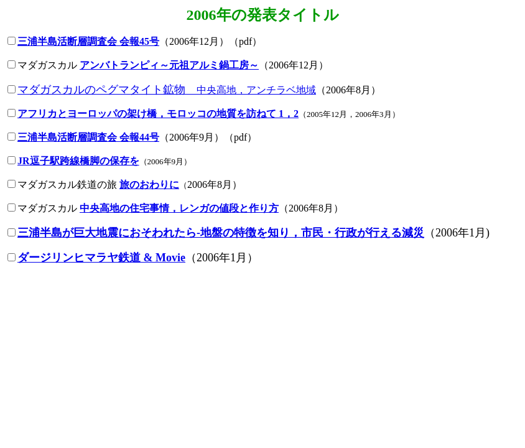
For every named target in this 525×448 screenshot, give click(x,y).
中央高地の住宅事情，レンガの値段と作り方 (179, 208)
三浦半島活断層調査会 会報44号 (88, 137)
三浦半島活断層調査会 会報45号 (88, 41)
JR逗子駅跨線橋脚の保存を (78, 161)
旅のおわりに (149, 184)
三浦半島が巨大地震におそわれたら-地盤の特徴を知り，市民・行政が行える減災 (220, 232)
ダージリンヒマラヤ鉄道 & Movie (101, 257)
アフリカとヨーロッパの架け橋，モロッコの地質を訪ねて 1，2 (158, 113)
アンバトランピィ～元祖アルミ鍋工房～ (169, 65)
